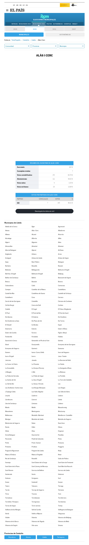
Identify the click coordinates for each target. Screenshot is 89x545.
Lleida (60, 399)
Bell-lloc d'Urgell (10, 274)
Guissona (61, 348)
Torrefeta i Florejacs (11, 502)
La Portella (61, 376)
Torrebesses (36, 498)
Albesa (7, 234)
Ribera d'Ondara (10, 454)
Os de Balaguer (10, 435)
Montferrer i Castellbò (65, 415)
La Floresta (35, 364)
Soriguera (35, 478)
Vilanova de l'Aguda (38, 521)
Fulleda (60, 337)
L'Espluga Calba (10, 392)
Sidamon (61, 474)
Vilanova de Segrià (11, 525)
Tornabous (8, 498)
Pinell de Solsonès (37, 439)
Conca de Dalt (36, 305)
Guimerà (34, 348)
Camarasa (61, 285)
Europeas (67, 24)
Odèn (33, 427)
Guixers (7, 352)
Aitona (7, 230)
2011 (54, 29)
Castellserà (9, 297)
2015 (35, 29)
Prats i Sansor (36, 443)
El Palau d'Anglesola (64, 309)
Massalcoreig (62, 407)
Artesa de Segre (63, 258)
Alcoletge (8, 238)
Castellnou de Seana (38, 293)
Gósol (7, 344)
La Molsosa (61, 372)
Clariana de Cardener (65, 301)
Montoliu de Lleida (37, 419)
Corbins (60, 305)
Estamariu (8, 329)
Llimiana (34, 403)
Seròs (33, 474)
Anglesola (8, 254)
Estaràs (34, 329)
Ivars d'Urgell (9, 356)
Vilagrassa (61, 513)
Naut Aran (61, 423)
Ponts (7, 443)
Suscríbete (64, 5)
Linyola (7, 396)
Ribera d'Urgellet (37, 454)
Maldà (34, 407)
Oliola (7, 431)
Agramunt (61, 226)
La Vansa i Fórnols (37, 384)
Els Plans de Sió (37, 321)
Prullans (34, 447)
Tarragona (60, 537)
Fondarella (8, 337)
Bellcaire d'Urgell (63, 270)
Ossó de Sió (35, 435)
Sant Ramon (9, 470)
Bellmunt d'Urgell (37, 274)
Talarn (7, 486)
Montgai (7, 419)
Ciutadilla (35, 301)
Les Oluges (61, 388)
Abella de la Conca (11, 226)
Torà (59, 494)
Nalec (33, 423)
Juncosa (8, 360)
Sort (59, 478)
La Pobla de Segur (38, 376)
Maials (7, 407)
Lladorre (34, 396)
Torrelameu (62, 502)
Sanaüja (8, 462)
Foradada (35, 337)
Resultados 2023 (25, 24)
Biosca (7, 282)
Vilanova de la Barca (12, 521)
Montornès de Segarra (12, 423)
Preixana (61, 443)
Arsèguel (8, 258)
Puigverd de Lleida (38, 451)
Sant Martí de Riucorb (65, 466)
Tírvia (7, 494)
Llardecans (9, 399)
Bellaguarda (36, 270)
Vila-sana (35, 525)
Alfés (59, 238)
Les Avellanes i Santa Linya (14, 388)
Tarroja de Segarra (38, 490)
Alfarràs (34, 238)
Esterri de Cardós (10, 333)
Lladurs (60, 396)
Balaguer (61, 262)
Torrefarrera (62, 498)
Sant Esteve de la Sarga (39, 462)
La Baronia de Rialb (64, 360)
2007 (74, 29)
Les (59, 384)
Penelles (61, 435)
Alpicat (34, 250)
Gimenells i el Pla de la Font (40, 340)
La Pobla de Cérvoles (12, 376)
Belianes (8, 270)
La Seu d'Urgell (36, 380)
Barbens (8, 266)
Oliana (60, 427)
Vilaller (7, 517)
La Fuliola (61, 364)
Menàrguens (36, 411)
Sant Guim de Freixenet (65, 462)
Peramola (8, 439)
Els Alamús (8, 317)
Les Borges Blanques (38, 388)
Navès (7, 427)
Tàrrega (60, 486)
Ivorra (33, 356)
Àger (33, 226)
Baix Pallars (35, 262)
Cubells (7, 309)
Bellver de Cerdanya (11, 278)
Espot (60, 325)
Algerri (7, 242)
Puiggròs (61, 447)
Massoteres (9, 411)
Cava (33, 297)
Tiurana (34, 494)
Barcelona (12, 537)
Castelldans (62, 289)
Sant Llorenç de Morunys (40, 466)
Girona (28, 537)
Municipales (24, 35)
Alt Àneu (61, 250)
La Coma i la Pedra (11, 364)
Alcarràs (61, 234)
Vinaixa (60, 525)
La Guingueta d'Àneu (64, 368)
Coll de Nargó (9, 305)
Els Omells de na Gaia (12, 321)
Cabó (33, 285)
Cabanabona (9, 285)
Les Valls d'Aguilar (37, 392)
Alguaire (34, 242)
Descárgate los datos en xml (44, 211)
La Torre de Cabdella (65, 380)
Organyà (61, 431)
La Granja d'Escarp (38, 368)
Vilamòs (34, 517)
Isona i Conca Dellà (38, 352)
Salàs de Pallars (63, 458)
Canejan (8, 289)
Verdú (7, 513)
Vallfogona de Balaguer (65, 510)
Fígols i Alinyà (62, 333)
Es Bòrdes (35, 325)
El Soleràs (35, 317)
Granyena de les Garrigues (66, 344)
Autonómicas (65, 35)
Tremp (60, 506)
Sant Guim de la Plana (12, 466)
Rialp (59, 451)
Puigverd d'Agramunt (12, 451)
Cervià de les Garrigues (12, 301)
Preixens (8, 447)
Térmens (61, 490)
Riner (60, 454)
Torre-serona (36, 506)
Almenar (61, 246)
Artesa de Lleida (37, 258)
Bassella (34, 266)
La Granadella (9, 368)
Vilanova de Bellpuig (64, 517)
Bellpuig (60, 274)
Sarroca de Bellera (38, 470)
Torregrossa (36, 502)
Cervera (60, 297)
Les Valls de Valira (64, 392)
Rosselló (34, 458)
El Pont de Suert (63, 313)
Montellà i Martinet (38, 415)
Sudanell (34, 482)
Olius (33, 431)
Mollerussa (8, 415)
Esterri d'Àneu (62, 329)
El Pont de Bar (36, 313)
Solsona (7, 478)
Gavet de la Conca (11, 340)
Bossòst (34, 282)
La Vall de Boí (9, 384)
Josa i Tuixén (62, 356)
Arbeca (34, 254)
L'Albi (33, 372)
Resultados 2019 (39, 24)
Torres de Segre (10, 506)
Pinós (60, 439)
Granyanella (35, 344)
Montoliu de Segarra (64, 419)
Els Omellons (62, 317)
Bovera (60, 282)
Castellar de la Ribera (39, 289)
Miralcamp (61, 411)
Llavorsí (34, 399)
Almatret (34, 246)
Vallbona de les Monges (12, 510)
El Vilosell (8, 325)
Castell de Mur (9, 293)
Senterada (8, 474)
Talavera (34, 486)
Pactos (49, 24)
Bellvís (34, 278)
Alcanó (34, 234)
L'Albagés (8, 372)
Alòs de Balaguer (10, 250)
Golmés (60, 340)
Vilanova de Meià (63, 521)
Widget (74, 24)
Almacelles (8, 246)
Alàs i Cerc (35, 230)
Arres (60, 254)
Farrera (34, 333)
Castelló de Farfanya (64, 293)
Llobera (60, 403)
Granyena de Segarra (12, 348)
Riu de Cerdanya (10, 458)
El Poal (7, 313)
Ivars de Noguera (63, 352)
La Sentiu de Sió (10, 380)
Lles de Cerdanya (10, 403)
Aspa (6, 262)
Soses (7, 482)
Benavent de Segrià (64, 278)
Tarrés (7, 490)
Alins (59, 242)
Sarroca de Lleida (64, 470)
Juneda (34, 360)
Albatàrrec (61, 230)
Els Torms (61, 321)
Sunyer (60, 482)
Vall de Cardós (36, 510)
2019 (15, 29)
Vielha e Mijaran (37, 513)
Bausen (60, 266)
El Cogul (34, 309)
